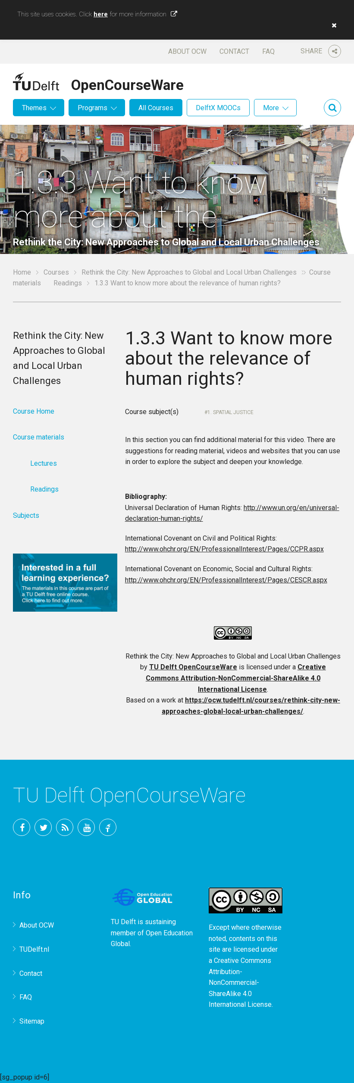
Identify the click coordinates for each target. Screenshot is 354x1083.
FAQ (268, 51)
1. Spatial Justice (230, 412)
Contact (234, 51)
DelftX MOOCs (218, 108)
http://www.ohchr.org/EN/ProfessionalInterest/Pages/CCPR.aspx (224, 549)
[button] (332, 25)
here (101, 14)
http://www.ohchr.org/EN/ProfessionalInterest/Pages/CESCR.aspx (226, 580)
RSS (64, 827)
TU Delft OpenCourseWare (193, 667)
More (271, 108)
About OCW (187, 51)
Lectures (43, 463)
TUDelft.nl (34, 949)
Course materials (38, 437)
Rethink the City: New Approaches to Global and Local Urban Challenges (189, 272)
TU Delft (107, 827)
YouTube (86, 827)
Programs (92, 108)
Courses (56, 272)
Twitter (43, 827)
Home (22, 272)
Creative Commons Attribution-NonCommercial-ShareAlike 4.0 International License (236, 678)
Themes (34, 108)
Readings (67, 283)
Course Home (33, 411)
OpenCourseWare (127, 83)
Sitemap (31, 1021)
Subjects (26, 515)
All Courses (155, 108)
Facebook (21, 827)
